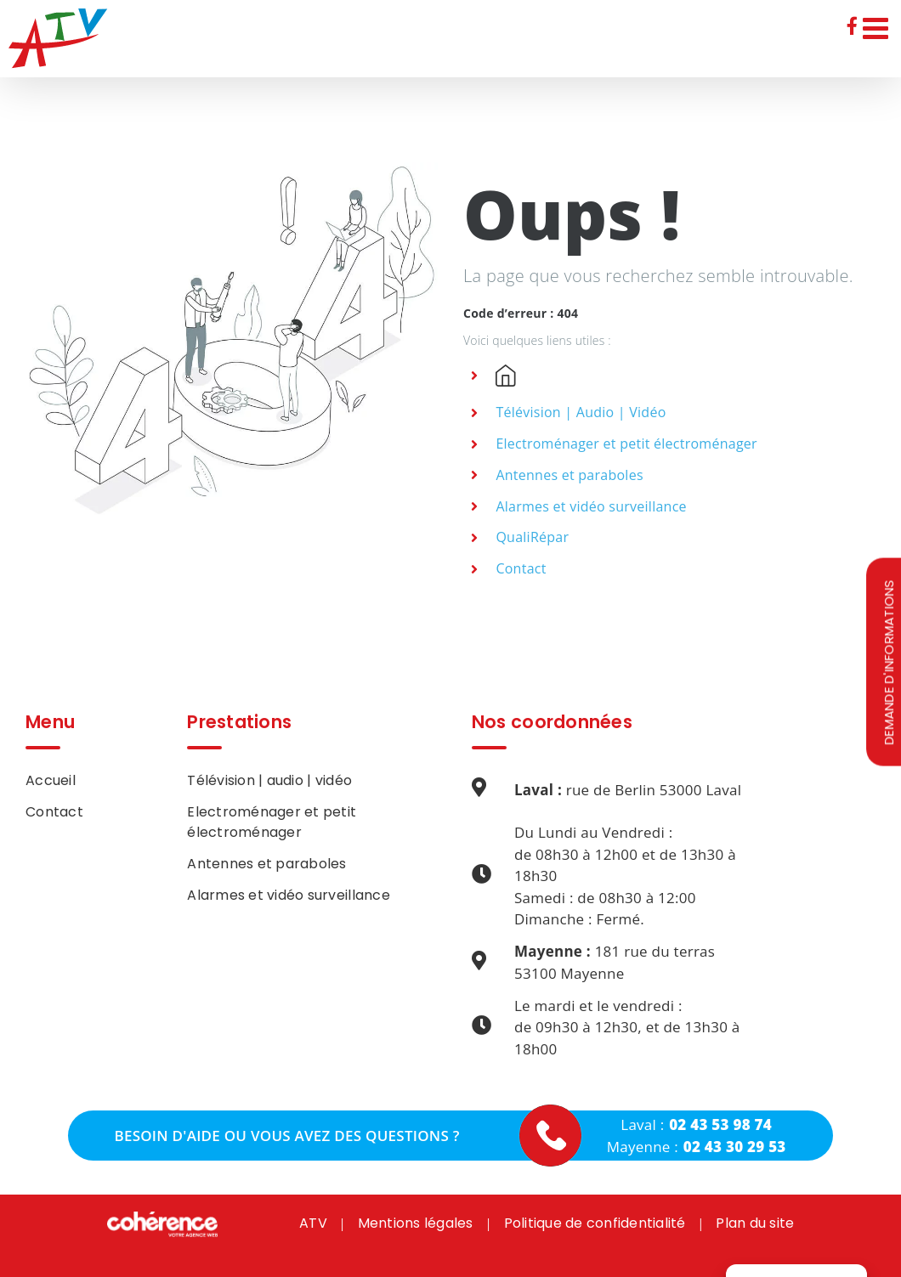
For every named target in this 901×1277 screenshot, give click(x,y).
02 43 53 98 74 (720, 1124)
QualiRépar (532, 537)
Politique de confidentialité (595, 1223)
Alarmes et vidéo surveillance (591, 506)
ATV (313, 1223)
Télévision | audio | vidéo (269, 780)
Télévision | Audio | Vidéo (581, 412)
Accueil (51, 780)
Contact (521, 568)
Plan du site (755, 1223)
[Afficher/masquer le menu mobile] (877, 27)
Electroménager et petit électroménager (626, 443)
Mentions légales (415, 1223)
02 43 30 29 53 (734, 1146)
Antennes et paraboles (569, 475)
